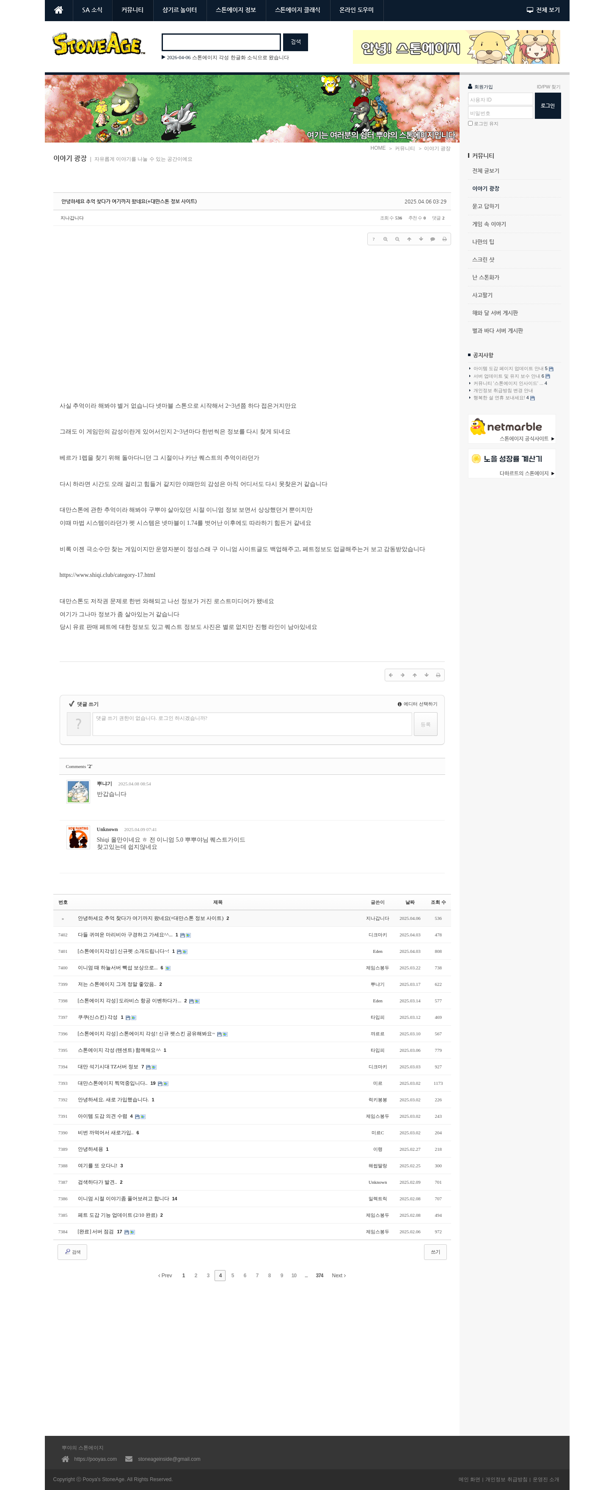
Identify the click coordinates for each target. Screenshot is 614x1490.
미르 (378, 1083)
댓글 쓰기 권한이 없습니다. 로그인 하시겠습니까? (151, 718)
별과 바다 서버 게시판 (497, 330)
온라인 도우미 (356, 9)
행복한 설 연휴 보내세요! (502, 398)
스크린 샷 (483, 259)
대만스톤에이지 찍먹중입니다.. (113, 1083)
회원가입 (480, 86)
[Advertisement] (514, 623)
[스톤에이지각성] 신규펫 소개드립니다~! (124, 951)
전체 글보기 (485, 170)
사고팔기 (482, 295)
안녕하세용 (91, 1149)
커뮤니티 (132, 9)
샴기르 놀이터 (179, 9)
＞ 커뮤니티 (401, 148)
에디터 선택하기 (418, 703)
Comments (79, 766)
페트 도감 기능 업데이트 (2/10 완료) (118, 1215)
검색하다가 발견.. (98, 1182)
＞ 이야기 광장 (434, 148)
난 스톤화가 (485, 277)
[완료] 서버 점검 (97, 1232)
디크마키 (378, 934)
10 (294, 1276)
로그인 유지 (486, 123)
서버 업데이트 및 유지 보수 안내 (510, 376)
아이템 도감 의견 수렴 (103, 1116)
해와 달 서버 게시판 (495, 313)
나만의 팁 (483, 242)
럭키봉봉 (378, 1099)
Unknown (107, 829)
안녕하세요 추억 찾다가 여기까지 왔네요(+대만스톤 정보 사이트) (129, 201)
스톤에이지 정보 (236, 9)
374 (319, 1276)
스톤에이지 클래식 (297, 9)
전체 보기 (543, 9)
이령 (378, 1149)
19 (153, 1083)
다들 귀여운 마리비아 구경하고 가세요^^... (126, 935)
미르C (378, 1132)
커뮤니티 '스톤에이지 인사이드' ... (508, 383)
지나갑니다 (72, 217)
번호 (63, 902)
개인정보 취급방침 (506, 1479)
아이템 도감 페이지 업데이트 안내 (511, 368)
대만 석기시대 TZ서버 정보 (109, 1067)
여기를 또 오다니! (98, 1166)
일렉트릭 (378, 1198)
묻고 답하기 (485, 206)
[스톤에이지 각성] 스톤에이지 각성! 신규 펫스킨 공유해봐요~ (147, 1034)
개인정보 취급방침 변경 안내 (501, 390)
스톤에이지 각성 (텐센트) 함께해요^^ (120, 1050)
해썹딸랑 (378, 1165)
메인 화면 (469, 1479)
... (306, 1276)
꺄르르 (378, 1033)
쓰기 (435, 1252)
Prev (165, 1276)
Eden (378, 951)
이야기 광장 (485, 188)
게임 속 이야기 (489, 224)
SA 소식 (92, 9)
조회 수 (438, 902)
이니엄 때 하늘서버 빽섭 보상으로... (118, 968)
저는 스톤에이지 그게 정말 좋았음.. (118, 984)
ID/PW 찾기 (549, 86)
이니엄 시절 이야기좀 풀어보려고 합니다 (124, 1199)
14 (174, 1198)
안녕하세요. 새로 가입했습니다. (114, 1100)
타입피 (378, 1017)
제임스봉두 (377, 967)
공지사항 (483, 355)
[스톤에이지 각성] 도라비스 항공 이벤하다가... (130, 1001)
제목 (218, 902)
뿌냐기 (104, 784)
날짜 (410, 902)
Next (339, 1276)
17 (119, 1231)
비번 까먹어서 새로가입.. (106, 1133)
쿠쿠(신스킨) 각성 (98, 1017)
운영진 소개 (546, 1479)
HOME (377, 148)
